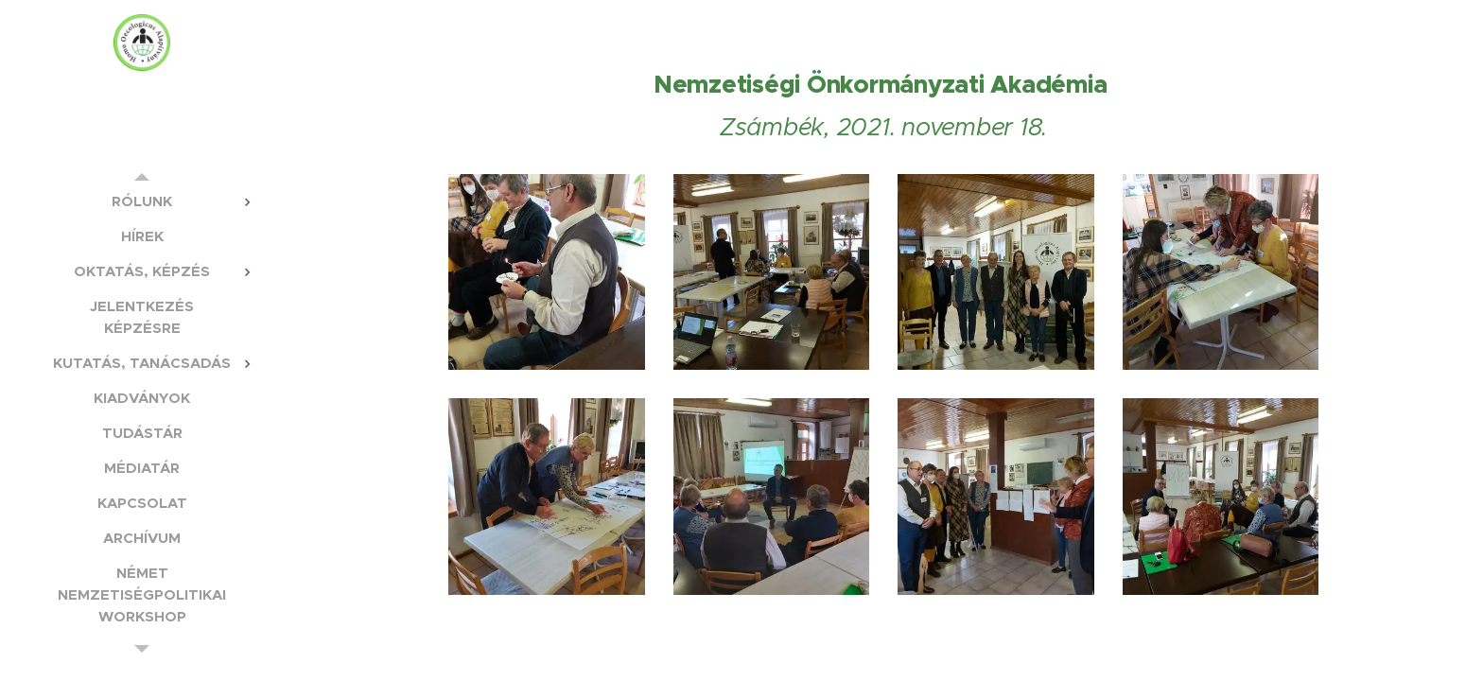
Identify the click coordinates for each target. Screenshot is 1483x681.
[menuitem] (142, 201)
